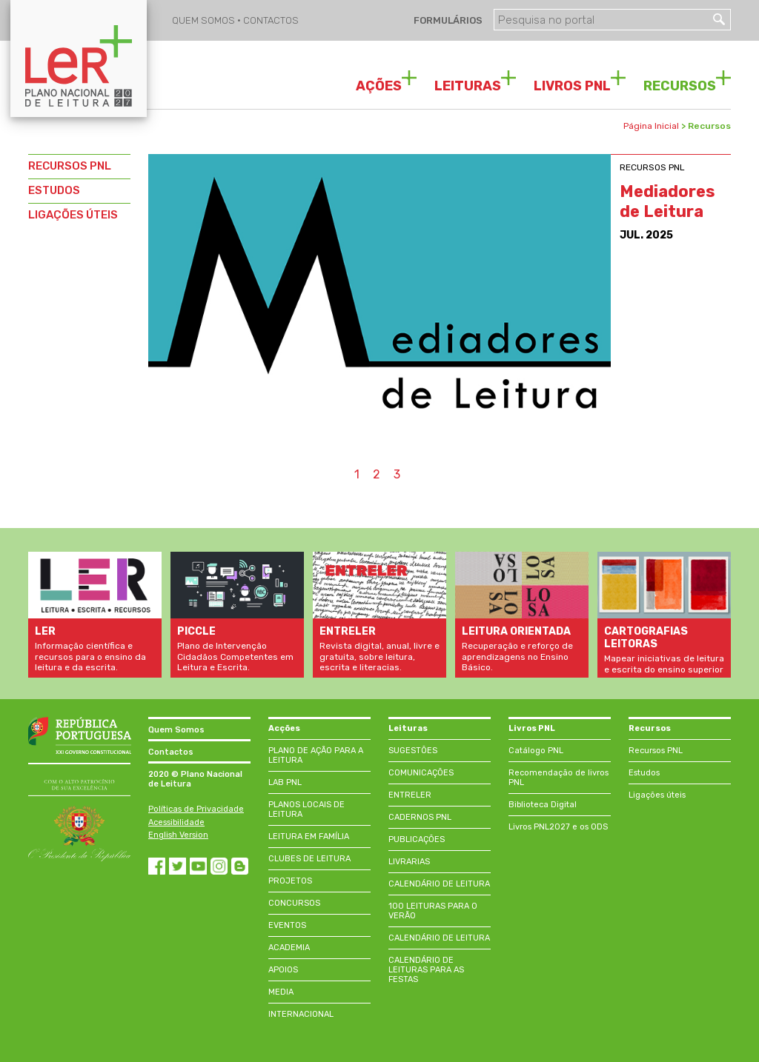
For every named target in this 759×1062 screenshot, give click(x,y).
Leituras (408, 728)
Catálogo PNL (535, 750)
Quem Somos (176, 730)
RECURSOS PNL (69, 166)
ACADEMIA (289, 947)
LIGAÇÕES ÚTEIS (73, 214)
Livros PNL (531, 728)
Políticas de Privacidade (196, 809)
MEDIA (281, 992)
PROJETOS (290, 881)
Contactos (170, 752)
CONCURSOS (294, 903)
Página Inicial (651, 126)
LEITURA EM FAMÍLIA (308, 836)
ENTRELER (409, 795)
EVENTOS (287, 925)
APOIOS (283, 970)
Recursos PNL (656, 750)
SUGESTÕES (412, 750)
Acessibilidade (176, 822)
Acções (284, 728)
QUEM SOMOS (204, 20)
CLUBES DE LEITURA (309, 859)
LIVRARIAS (409, 861)
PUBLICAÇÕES (416, 839)
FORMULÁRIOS (447, 20)
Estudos (644, 773)
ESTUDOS (54, 190)
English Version (178, 835)
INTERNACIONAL (301, 1014)
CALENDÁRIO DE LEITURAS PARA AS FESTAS (426, 969)
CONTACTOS (271, 20)
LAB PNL (285, 782)
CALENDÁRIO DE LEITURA (439, 884)
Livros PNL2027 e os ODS (558, 827)
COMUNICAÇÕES (421, 773)
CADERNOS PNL (419, 817)
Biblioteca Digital (542, 804)
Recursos (650, 728)
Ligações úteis (657, 795)
